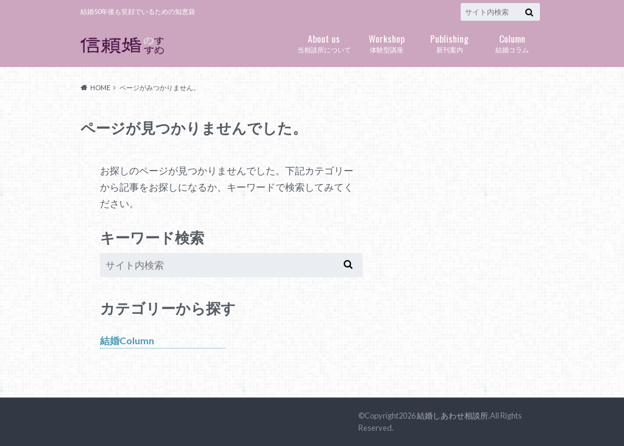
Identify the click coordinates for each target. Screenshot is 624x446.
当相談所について (323, 42)
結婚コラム (512, 42)
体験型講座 (386, 42)
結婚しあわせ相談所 (452, 415)
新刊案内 (449, 42)
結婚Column (127, 340)
